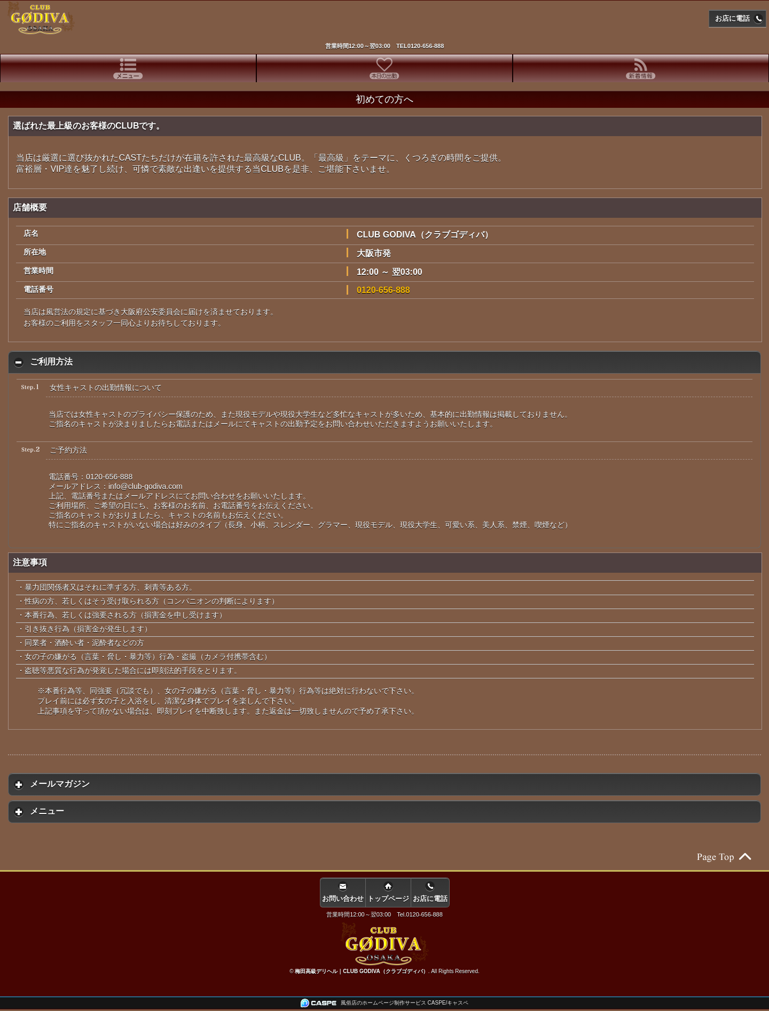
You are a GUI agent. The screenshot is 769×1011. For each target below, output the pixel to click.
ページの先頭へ (724, 857)
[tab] (128, 68)
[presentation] (128, 68)
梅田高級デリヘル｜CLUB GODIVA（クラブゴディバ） (361, 971)
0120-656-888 (425, 46)
